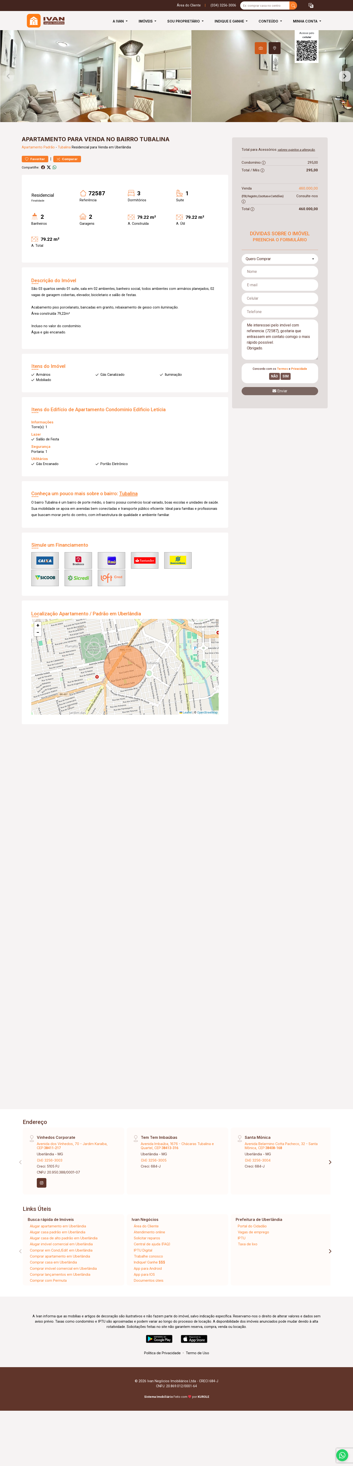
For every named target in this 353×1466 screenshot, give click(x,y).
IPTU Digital (143, 1277)
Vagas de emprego (253, 1259)
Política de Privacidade (162, 1380)
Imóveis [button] (146, 21)
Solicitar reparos (147, 1266)
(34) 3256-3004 (258, 1187)
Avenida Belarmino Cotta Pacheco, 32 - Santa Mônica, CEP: (281, 1173)
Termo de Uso (197, 1380)
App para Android (148, 1296)
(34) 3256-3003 (49, 1187)
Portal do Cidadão (252, 1253)
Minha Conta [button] (305, 21)
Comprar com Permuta (48, 1308)
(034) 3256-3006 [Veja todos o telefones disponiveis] (223, 5)
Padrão (49, 175)
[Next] (330, 1189)
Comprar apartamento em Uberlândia (60, 1284)
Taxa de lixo (247, 1271)
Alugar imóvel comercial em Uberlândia (61, 1271)
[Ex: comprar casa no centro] (265, 5)
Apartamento (32, 175)
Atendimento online (149, 1259)
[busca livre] (293, 5)
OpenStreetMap (207, 739)
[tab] (261, 48)
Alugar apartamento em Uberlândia (58, 1253)
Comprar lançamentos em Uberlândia (60, 1302)
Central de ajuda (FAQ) (152, 1271)
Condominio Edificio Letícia (136, 437)
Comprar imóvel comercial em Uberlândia (63, 1296)
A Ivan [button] (119, 21)
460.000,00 (308, 215)
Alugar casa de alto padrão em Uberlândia (64, 1266)
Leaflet (185, 739)
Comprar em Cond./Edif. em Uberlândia (61, 1277)
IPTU (241, 1266)
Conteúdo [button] (269, 21)
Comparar (67, 186)
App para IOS (144, 1302)
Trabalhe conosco (148, 1284)
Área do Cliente (189, 5)
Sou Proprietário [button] (184, 21)
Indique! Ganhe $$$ (149, 1290)
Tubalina (64, 175)
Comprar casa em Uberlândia (53, 1290)
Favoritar (35, 186)
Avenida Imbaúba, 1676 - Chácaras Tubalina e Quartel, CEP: (177, 1173)
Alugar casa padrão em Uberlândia (57, 1259)
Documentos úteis (148, 1308)
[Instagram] (41, 1210)
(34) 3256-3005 (154, 1187)
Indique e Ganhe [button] (230, 21)
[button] (311, 6)
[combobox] (280, 286)
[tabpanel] (176, 90)
